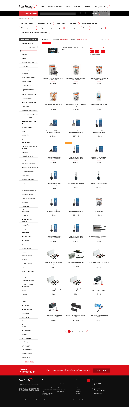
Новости (78, 383)
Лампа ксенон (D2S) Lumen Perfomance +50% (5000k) (76, 158)
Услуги (68, 6)
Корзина (94, 13)
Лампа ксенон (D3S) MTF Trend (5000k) (98, 105)
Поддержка (78, 391)
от (19, 47)
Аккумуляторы (98, 28)
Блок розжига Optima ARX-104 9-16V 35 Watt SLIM (98, 237)
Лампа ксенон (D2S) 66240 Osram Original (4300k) (53, 105)
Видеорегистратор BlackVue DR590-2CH (76, 316)
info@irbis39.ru (96, 388)
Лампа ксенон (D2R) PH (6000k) (98, 183)
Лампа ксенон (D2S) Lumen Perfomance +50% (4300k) (98, 131)
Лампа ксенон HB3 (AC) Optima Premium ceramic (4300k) (98, 289)
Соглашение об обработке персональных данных (47, 399)
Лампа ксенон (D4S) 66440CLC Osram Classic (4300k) (99, 210)
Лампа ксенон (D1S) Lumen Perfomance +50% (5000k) (98, 158)
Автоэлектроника (27, 23)
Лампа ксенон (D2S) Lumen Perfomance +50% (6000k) (53, 184)
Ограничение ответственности (94, 399)
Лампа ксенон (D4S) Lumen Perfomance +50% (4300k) (53, 237)
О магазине (78, 389)
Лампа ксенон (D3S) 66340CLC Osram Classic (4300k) (76, 79)
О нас (42, 6)
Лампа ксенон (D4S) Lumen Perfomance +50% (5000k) (76, 237)
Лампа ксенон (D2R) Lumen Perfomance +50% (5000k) (76, 210)
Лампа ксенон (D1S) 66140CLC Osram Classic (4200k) (76, 105)
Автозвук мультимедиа (89, 23)
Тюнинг (85, 28)
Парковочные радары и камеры (51, 28)
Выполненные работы (55, 6)
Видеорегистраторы (44, 23)
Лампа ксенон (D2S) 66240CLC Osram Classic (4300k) (53, 79)
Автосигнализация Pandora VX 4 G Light (72, 48)
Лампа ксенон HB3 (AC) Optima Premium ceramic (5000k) (53, 316)
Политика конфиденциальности (26, 399)
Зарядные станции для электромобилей (34, 32)
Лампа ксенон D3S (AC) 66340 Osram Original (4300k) (98, 79)
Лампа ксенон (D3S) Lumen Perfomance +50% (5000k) (76, 131)
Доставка (77, 6)
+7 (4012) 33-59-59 (99, 6)
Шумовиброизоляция (28, 28)
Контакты (87, 6)
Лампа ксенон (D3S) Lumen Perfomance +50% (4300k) (53, 131)
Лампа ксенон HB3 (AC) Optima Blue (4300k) (98, 316)
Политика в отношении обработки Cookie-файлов (73, 399)
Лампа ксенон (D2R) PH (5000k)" (76, 183)
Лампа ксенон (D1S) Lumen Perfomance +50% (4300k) (53, 158)
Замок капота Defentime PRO (76, 262)
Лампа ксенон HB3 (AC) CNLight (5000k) (53, 289)
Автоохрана (61, 23)
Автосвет (73, 23)
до (30, 47)
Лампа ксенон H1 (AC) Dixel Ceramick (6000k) (76, 289)
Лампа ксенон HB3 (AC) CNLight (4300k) (53, 263)
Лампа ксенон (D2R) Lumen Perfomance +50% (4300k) (53, 210)
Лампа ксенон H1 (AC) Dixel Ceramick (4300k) (99, 263)
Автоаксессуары (72, 28)
